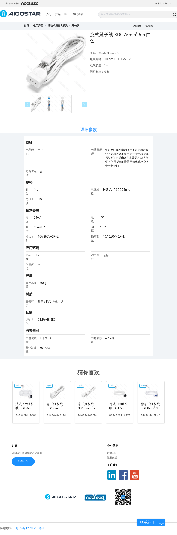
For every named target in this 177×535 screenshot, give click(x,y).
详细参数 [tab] (88, 129)
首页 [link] (26, 25)
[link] (38, 25)
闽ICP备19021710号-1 (29, 528)
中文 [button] (168, 3)
